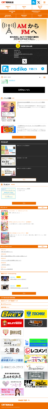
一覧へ (24, 137)
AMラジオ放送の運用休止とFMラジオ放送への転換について (14, 256)
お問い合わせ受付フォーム (7, 251)
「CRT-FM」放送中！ (5, 264)
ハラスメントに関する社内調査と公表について (11, 260)
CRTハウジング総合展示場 (7, 269)
